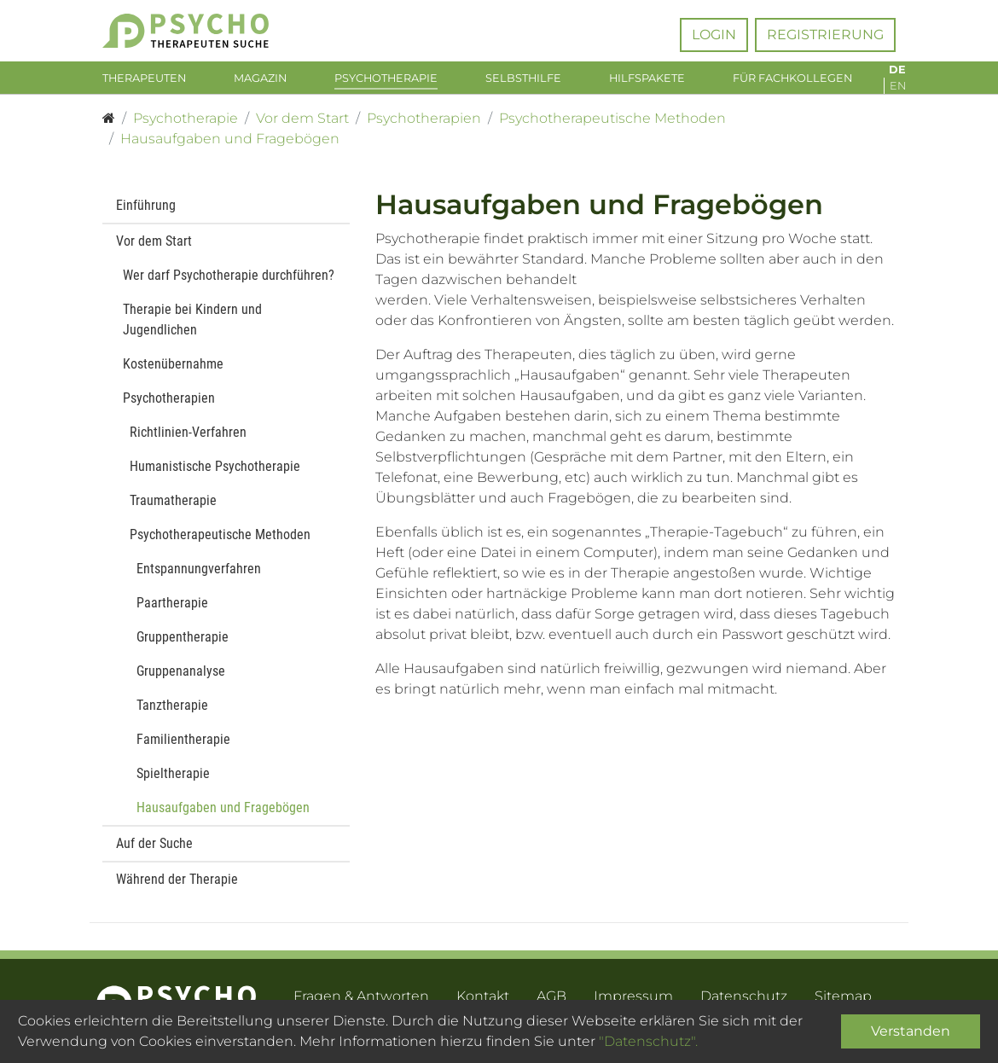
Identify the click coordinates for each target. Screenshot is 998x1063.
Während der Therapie (177, 888)
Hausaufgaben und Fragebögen (223, 816)
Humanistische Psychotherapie (215, 475)
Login (714, 34)
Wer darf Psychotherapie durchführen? (228, 284)
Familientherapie (183, 748)
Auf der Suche (154, 852)
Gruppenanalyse (180, 679)
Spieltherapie (173, 782)
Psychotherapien (169, 406)
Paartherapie (172, 611)
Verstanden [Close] (910, 1031)
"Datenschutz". (648, 1041)
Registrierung (825, 34)
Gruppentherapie (182, 645)
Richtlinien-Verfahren (188, 441)
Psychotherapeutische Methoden (220, 543)
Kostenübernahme (173, 372)
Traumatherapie (173, 509)
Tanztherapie (172, 714)
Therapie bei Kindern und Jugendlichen (192, 328)
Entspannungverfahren (198, 577)
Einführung (146, 214)
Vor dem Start (154, 249)
